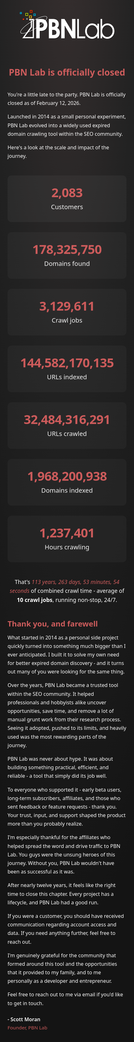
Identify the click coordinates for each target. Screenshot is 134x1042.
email (88, 994)
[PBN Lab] (67, 36)
